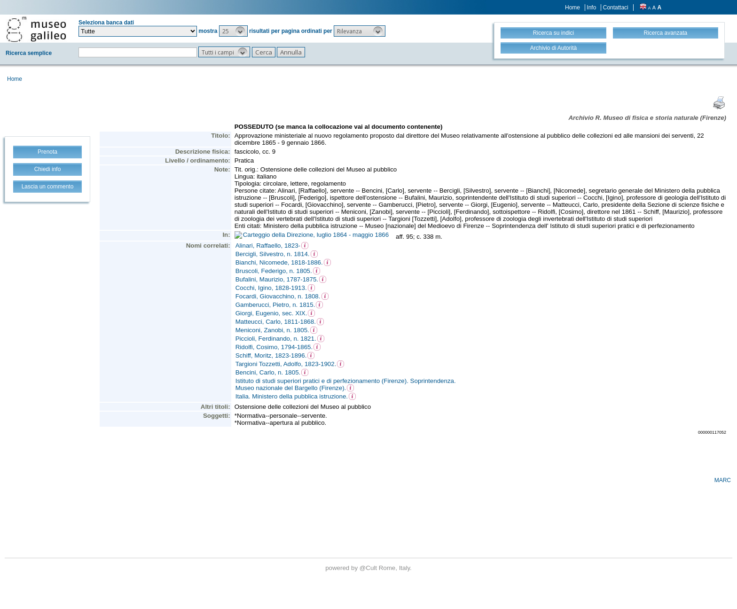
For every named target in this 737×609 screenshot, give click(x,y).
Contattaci (615, 7)
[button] (233, 31)
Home (572, 7)
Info (591, 7)
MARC (722, 480)
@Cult (369, 567)
